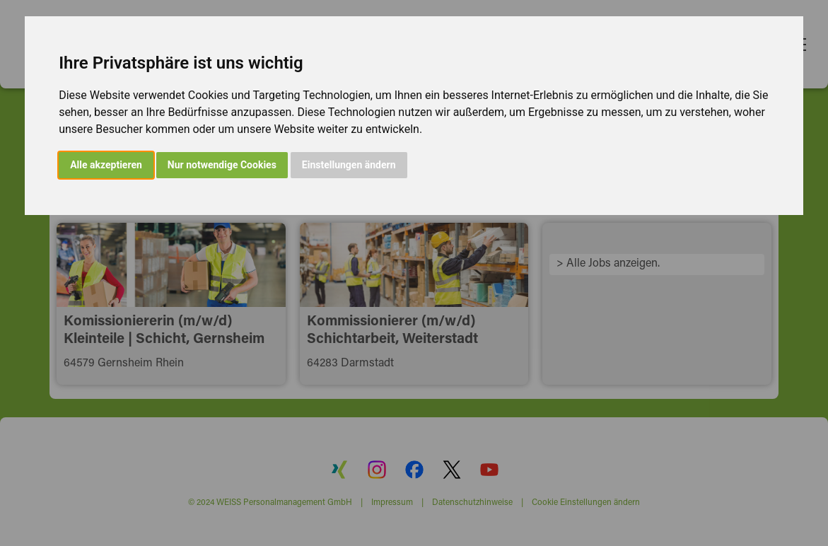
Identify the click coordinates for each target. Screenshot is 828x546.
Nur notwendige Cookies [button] (222, 164)
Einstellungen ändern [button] (349, 164)
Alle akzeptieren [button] (106, 164)
